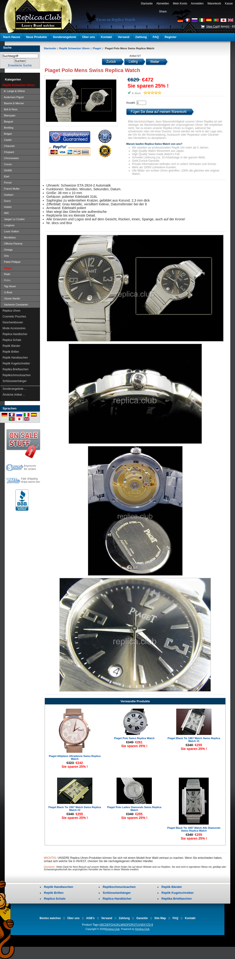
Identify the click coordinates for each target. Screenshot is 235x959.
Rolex (7, 280)
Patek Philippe (11, 261)
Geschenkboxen (13, 322)
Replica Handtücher (15, 334)
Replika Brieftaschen (15, 369)
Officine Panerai (12, 243)
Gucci (7, 200)
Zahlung (141, 37)
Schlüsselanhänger (15, 381)
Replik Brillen (11, 351)
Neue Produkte (36, 37)
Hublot (7, 207)
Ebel (6, 176)
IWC (6, 213)
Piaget (97, 48)
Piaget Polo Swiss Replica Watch (134, 738)
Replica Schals (12, 340)
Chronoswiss (11, 158)
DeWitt (7, 170)
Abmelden (163, 3)
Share (163, 11)
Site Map (160, 918)
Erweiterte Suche (19, 65)
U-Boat (7, 292)
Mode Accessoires (14, 328)
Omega (7, 249)
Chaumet (9, 146)
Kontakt (106, 37)
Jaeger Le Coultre (14, 219)
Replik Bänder (11, 346)
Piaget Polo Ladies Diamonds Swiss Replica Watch (134, 808)
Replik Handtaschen (15, 357)
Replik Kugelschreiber (16, 363)
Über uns (88, 37)
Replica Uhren (11, 310)
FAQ (156, 37)
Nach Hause (11, 37)
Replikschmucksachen (17, 375)
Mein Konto (180, 3)
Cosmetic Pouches (14, 316)
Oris (6, 255)
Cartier (7, 139)
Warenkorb (214, 3)
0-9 (151, 924)
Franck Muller (11, 188)
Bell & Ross (10, 109)
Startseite (146, 3)
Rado (6, 274)
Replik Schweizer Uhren (74, 48)
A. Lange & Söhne (14, 91)
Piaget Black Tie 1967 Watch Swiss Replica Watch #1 (194, 739)
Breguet (8, 121)
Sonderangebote (64, 37)
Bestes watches (50, 918)
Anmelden (197, 3)
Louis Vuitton (11, 231)
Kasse (228, 3)
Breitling (8, 127)
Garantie (142, 918)
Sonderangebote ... (15, 388)
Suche (7, 47)
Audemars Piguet (13, 97)
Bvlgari (7, 133)
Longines (9, 225)
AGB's (90, 918)
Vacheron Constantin (15, 304)
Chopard (8, 152)
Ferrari (7, 182)
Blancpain (9, 115)
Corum (7, 164)
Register (170, 37)
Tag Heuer (9, 286)
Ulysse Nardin (11, 298)
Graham (8, 194)
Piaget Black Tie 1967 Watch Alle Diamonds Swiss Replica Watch (193, 829)
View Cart (212, 26)
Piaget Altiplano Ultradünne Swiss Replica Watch (75, 757)
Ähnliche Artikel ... (14, 394)
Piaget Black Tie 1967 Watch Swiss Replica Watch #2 (74, 808)
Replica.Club (112, 929)
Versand (123, 37)
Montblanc (9, 237)
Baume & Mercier (13, 103)
